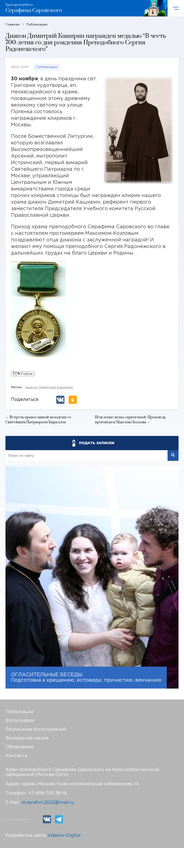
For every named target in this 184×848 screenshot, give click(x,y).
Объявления (19, 747)
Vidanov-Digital (64, 835)
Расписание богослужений (35, 729)
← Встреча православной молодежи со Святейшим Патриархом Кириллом (38, 419)
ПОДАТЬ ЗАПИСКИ (96, 443)
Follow (23, 374)
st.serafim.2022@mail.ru (47, 803)
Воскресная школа (27, 738)
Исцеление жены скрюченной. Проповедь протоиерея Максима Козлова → (130, 419)
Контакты (16, 756)
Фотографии (19, 721)
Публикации (46, 66)
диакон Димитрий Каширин (49, 387)
